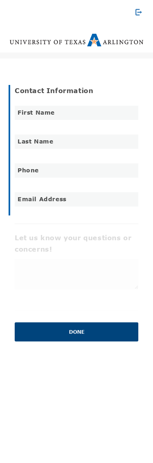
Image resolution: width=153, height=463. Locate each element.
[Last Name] (76, 142)
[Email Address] (76, 199)
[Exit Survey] (138, 12)
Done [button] (76, 332)
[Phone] (76, 170)
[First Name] (76, 113)
